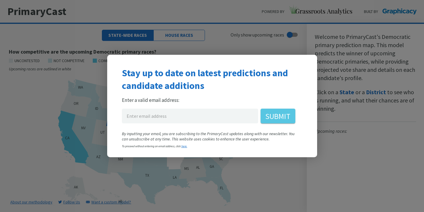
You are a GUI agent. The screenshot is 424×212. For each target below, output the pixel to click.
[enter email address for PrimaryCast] (190, 116)
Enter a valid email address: (150, 100)
